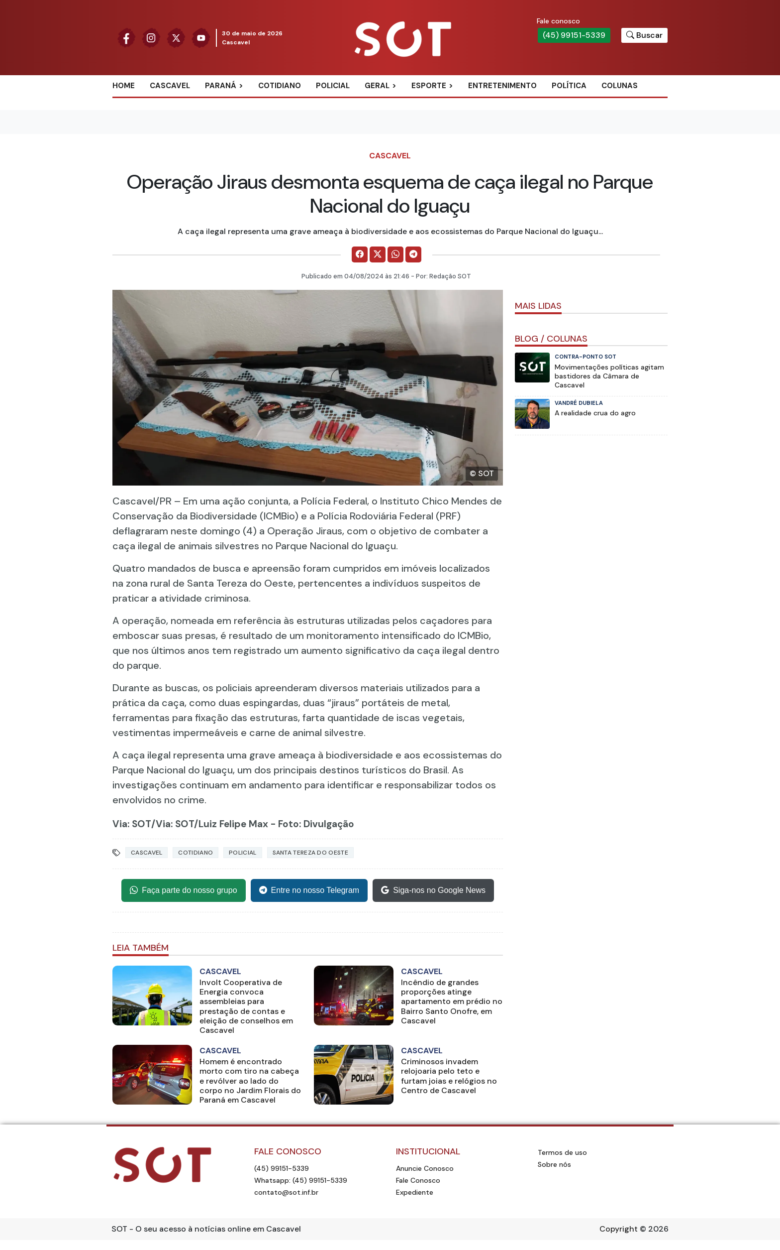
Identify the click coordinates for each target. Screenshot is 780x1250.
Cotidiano (279, 86)
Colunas (619, 86)
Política (569, 86)
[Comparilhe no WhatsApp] (395, 254)
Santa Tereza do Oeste (310, 853)
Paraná (220, 86)
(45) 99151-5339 (574, 35)
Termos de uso (562, 1152)
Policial (333, 86)
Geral (377, 86)
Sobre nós (554, 1164)
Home (123, 86)
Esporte (428, 86)
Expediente (414, 1192)
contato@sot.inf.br (286, 1192)
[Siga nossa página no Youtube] (201, 37)
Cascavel (170, 86)
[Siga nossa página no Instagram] (151, 37)
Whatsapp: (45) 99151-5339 (300, 1180)
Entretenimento (502, 86)
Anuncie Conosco (425, 1168)
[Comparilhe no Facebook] (360, 254)
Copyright (618, 1229)
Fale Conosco (418, 1180)
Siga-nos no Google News (433, 890)
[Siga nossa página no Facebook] (126, 37)
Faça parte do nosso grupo (183, 890)
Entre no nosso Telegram (309, 890)
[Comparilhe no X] (378, 254)
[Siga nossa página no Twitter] (176, 37)
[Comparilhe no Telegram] (413, 254)
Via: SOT (131, 824)
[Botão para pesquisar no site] (644, 35)
